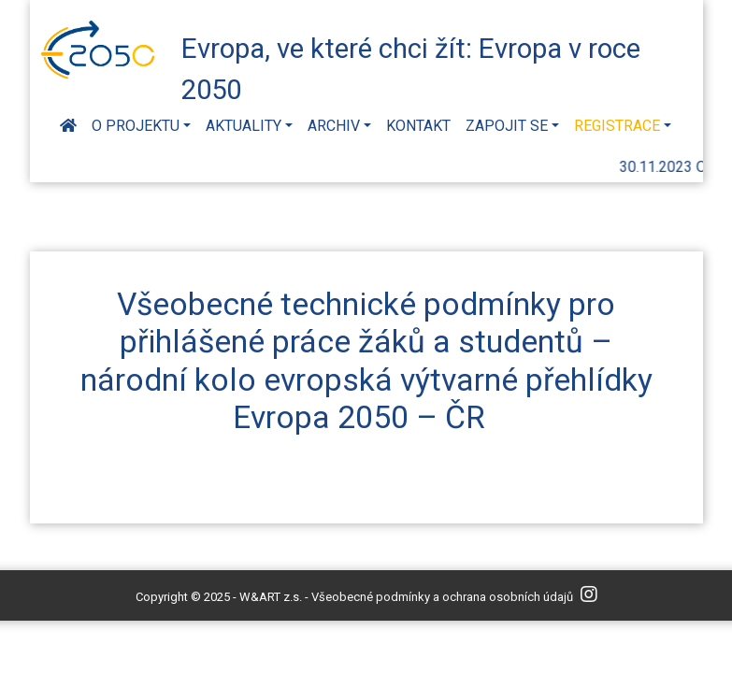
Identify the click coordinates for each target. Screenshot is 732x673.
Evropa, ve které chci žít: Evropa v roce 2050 (410, 66)
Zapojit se (507, 126)
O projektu (135, 126)
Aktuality (243, 126)
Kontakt (418, 126)
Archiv (334, 126)
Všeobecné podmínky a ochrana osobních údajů (442, 597)
